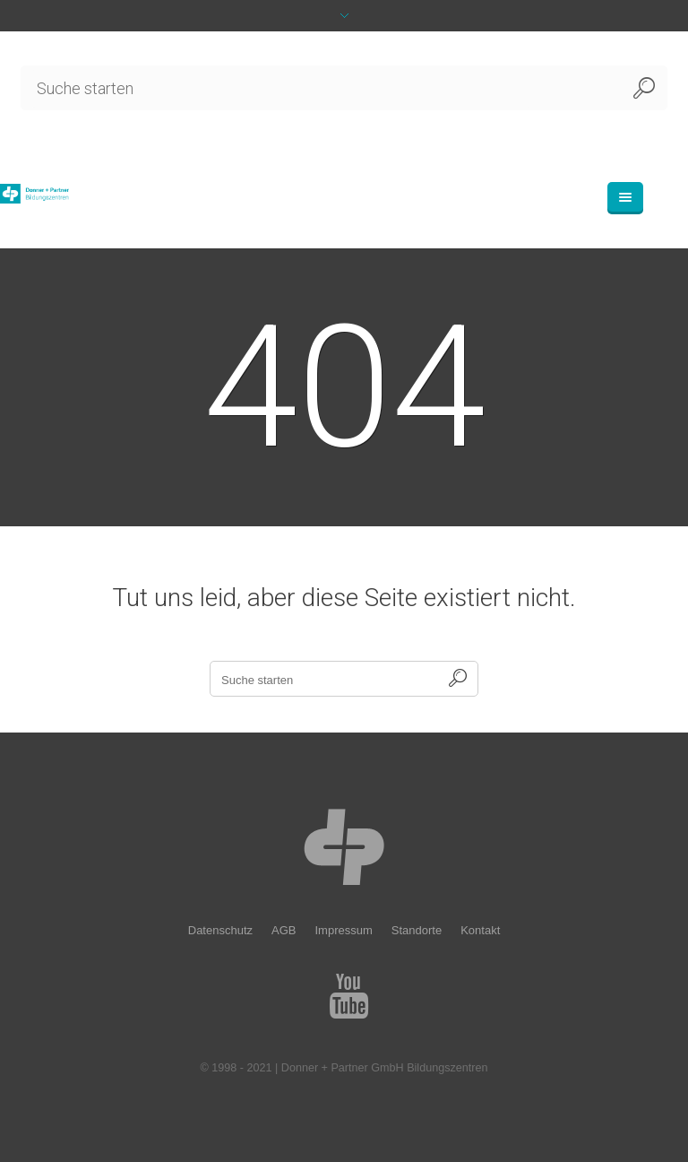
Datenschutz (220, 930)
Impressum (343, 930)
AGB (283, 930)
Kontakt (480, 930)
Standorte (416, 930)
